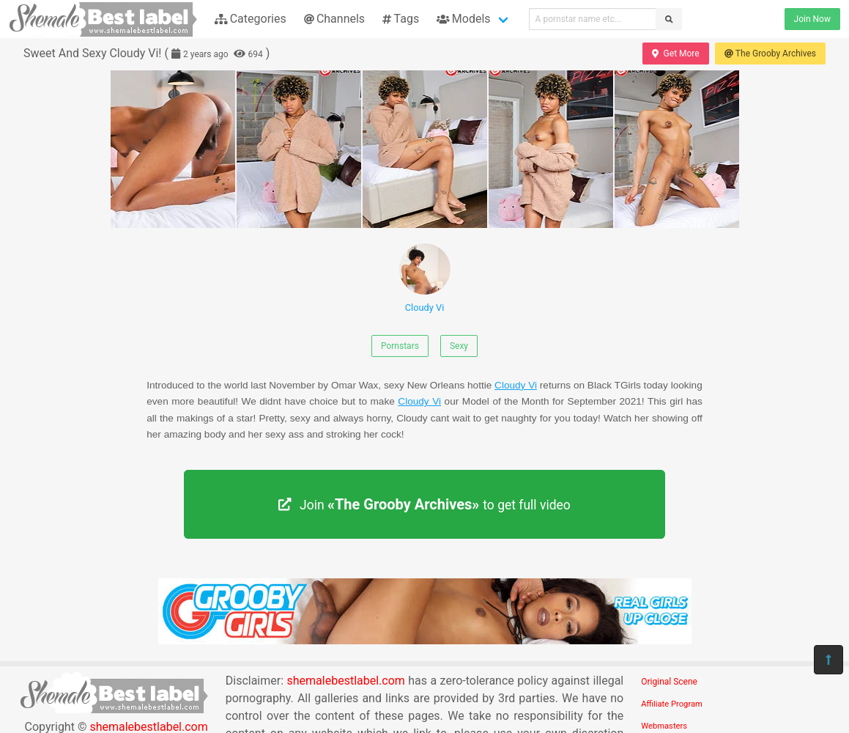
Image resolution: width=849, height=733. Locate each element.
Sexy (459, 346)
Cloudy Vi (425, 278)
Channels (334, 19)
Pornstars (400, 346)
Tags (400, 19)
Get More (675, 53)
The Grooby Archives (770, 53)
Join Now (812, 19)
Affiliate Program (671, 704)
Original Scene (669, 682)
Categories (250, 19)
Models (463, 19)
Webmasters (664, 726)
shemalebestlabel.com (346, 681)
